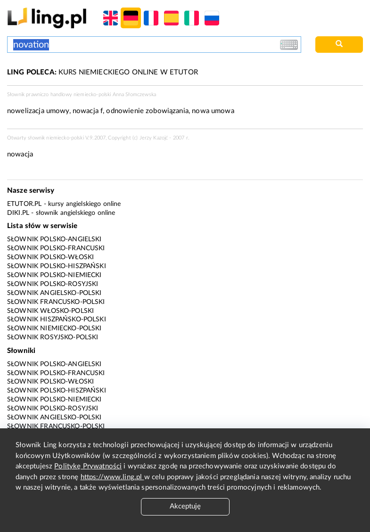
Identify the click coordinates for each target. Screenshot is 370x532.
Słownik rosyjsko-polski (52, 337)
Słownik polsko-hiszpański (56, 266)
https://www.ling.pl (112, 477)
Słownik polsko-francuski (56, 248)
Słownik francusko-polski (56, 302)
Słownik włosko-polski (50, 311)
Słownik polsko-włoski (50, 257)
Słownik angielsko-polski (54, 293)
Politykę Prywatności (88, 466)
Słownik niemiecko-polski (54, 328)
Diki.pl (18, 213)
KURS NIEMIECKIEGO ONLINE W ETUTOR (102, 72)
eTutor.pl (24, 204)
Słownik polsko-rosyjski (52, 284)
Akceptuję (185, 506)
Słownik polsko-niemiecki (54, 275)
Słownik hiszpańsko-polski (56, 319)
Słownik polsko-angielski (54, 239)
